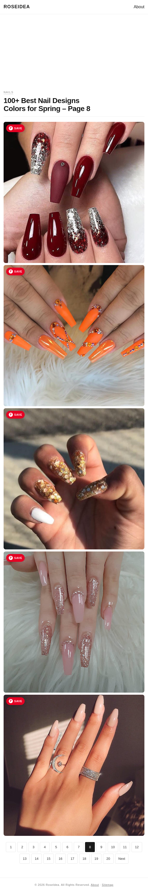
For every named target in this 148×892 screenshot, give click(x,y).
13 (24, 859)
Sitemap (107, 884)
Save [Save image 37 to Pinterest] (18, 271)
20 (108, 859)
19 (96, 859)
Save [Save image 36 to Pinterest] (18, 128)
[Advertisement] (74, 54)
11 (125, 847)
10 (113, 847)
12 (136, 847)
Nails (8, 92)
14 (36, 859)
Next (121, 859)
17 (72, 859)
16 (60, 859)
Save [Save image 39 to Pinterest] (18, 557)
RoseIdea (17, 6)
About (139, 7)
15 (48, 859)
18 (84, 859)
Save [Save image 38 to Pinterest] (18, 414)
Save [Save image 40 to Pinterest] (18, 701)
